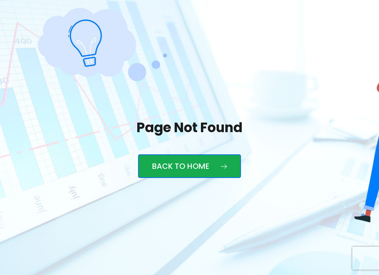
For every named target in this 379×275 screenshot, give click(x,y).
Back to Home (189, 166)
